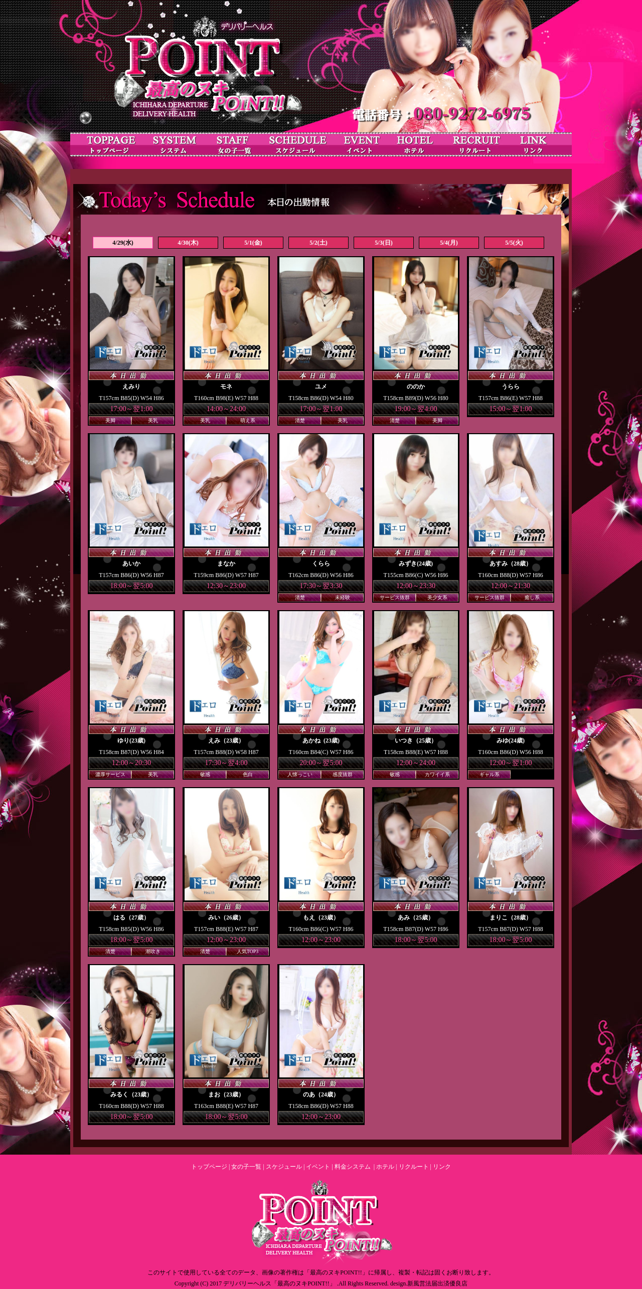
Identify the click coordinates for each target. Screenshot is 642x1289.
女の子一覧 (246, 1166)
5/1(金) (253, 242)
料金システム (353, 1166)
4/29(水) (122, 242)
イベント (318, 1166)
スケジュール (284, 1166)
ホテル (385, 1166)
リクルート (414, 1166)
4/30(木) (188, 242)
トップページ (209, 1166)
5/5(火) (514, 242)
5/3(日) (383, 242)
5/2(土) (318, 242)
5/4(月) (448, 242)
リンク (442, 1166)
